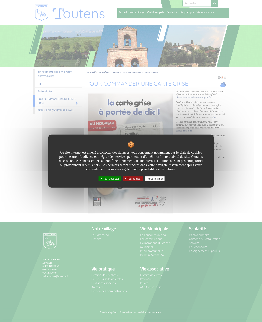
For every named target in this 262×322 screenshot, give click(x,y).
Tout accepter (109, 178)
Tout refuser (132, 178)
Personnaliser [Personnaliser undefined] (155, 178)
